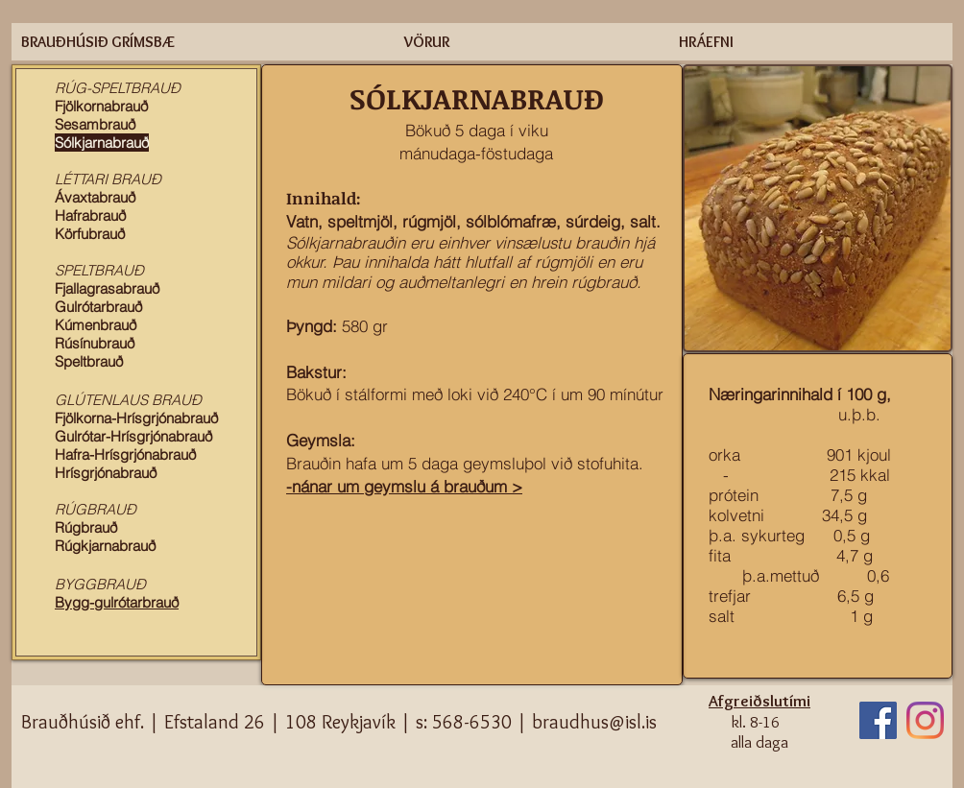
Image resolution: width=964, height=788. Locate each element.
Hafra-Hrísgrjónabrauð (125, 454)
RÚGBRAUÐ (95, 509)
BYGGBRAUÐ (100, 584)
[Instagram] (925, 720)
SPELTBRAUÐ (99, 270)
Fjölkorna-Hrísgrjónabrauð (136, 418)
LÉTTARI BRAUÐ (108, 179)
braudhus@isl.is (594, 721)
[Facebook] (878, 720)
